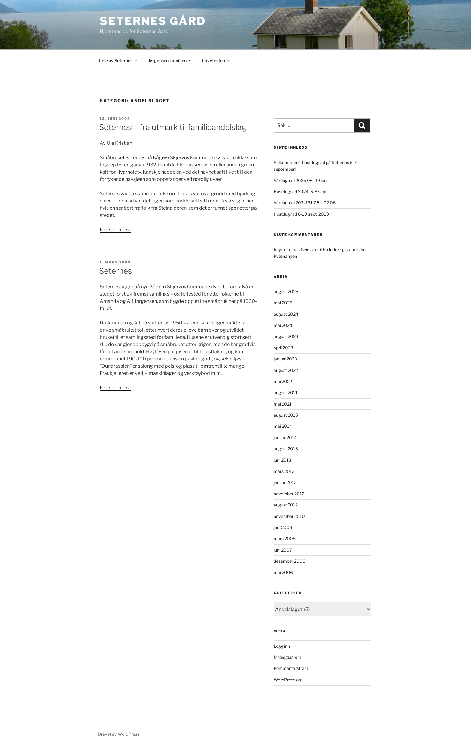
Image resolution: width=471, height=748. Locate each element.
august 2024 (286, 314)
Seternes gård (152, 21)
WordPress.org (288, 679)
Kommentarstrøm (291, 668)
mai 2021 (283, 403)
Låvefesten (216, 60)
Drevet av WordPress (118, 734)
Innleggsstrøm (287, 657)
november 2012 (289, 493)
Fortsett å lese (115, 230)
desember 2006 (289, 561)
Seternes (115, 270)
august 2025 (286, 291)
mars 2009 (285, 538)
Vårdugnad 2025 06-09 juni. (301, 180)
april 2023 (283, 347)
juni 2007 (283, 549)
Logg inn (282, 646)
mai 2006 (283, 572)
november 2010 (289, 516)
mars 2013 (284, 471)
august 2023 (286, 336)
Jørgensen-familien (170, 60)
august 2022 (286, 370)
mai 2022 (283, 381)
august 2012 (286, 504)
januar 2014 (285, 437)
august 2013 (286, 448)
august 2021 (286, 392)
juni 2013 (282, 460)
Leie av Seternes (118, 60)
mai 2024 (283, 325)
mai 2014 (283, 426)
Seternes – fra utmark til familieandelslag (172, 127)
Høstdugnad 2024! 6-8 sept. (300, 191)
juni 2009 (283, 527)
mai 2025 (283, 302)
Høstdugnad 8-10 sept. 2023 (301, 214)
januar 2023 (285, 358)
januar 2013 (285, 482)
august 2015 (286, 415)
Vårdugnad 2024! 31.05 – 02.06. (305, 202)
